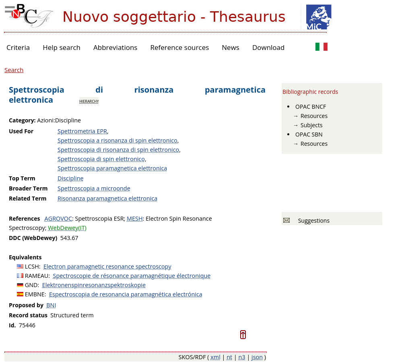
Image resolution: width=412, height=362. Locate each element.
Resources (314, 116)
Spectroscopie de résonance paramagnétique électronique (132, 275)
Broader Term (28, 188)
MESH (134, 218)
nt (229, 357)
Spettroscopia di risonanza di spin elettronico (118, 149)
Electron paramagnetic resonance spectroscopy (107, 266)
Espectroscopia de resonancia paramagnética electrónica (125, 294)
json (257, 357)
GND (31, 285)
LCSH (32, 266)
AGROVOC (58, 218)
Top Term (22, 178)
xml (215, 357)
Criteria (18, 47)
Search (14, 70)
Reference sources (179, 47)
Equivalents (25, 257)
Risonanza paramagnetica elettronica (107, 198)
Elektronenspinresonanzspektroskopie (94, 285)
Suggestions (312, 220)
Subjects (312, 125)
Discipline (70, 178)
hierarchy (89, 100)
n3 (242, 357)
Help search (61, 47)
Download (268, 47)
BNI (51, 305)
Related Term (28, 198)
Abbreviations (115, 47)
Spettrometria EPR (82, 131)
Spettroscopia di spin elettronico (101, 159)
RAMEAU (37, 275)
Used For (21, 131)
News (230, 47)
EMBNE (35, 294)
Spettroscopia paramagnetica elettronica (112, 168)
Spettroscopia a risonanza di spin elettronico (117, 140)
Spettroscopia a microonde (94, 188)
